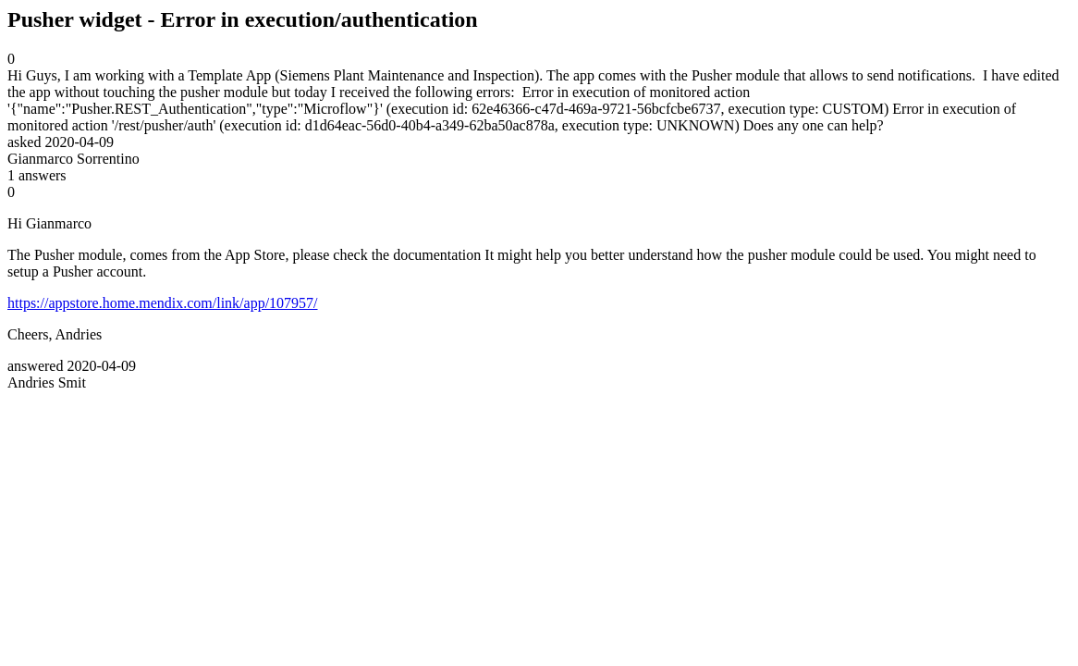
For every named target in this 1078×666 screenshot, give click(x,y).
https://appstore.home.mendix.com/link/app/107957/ (162, 303)
